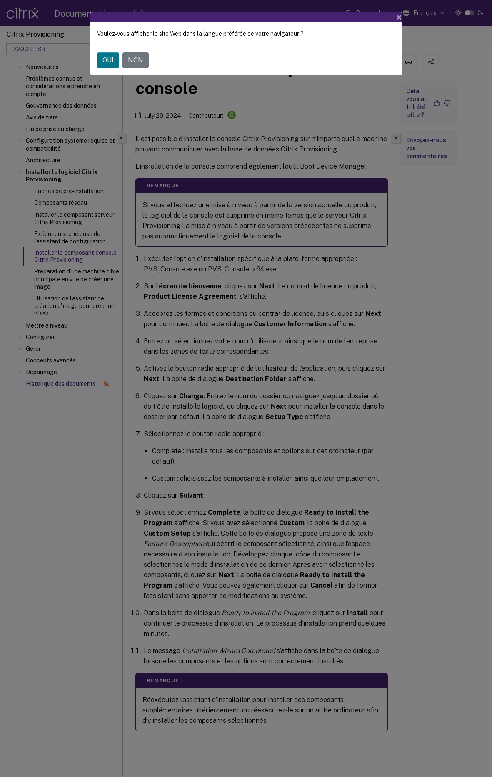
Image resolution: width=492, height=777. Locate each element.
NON (135, 60)
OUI (108, 60)
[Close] (399, 17)
